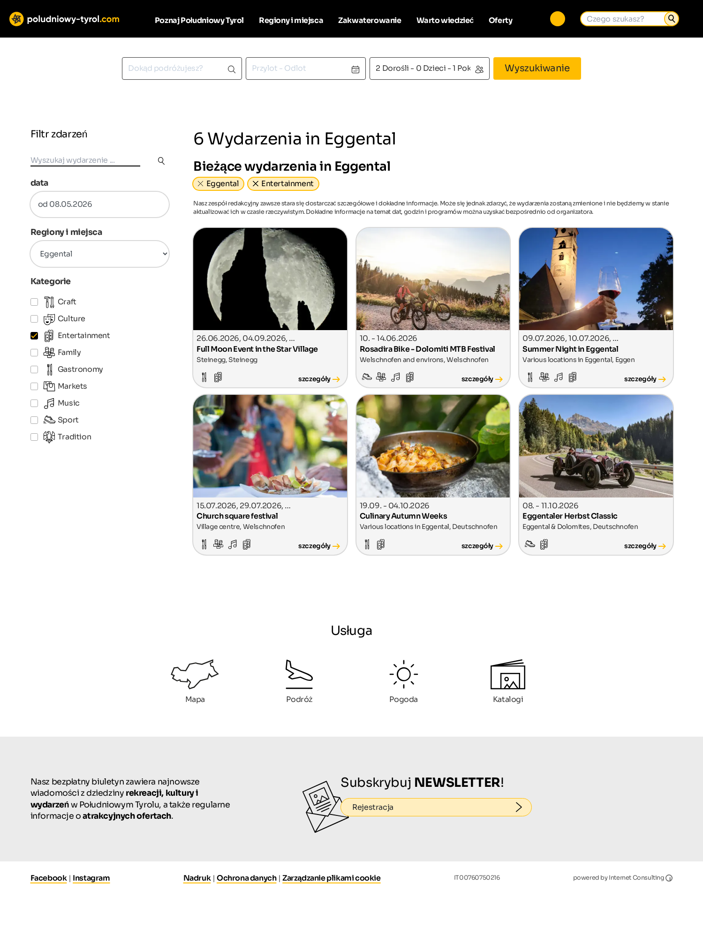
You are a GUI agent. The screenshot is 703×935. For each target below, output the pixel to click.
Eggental (222, 184)
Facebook (48, 878)
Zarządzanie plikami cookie (331, 878)
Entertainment (287, 184)
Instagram (91, 878)
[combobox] (182, 68)
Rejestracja (442, 807)
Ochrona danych (246, 878)
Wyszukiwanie (537, 68)
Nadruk (197, 878)
